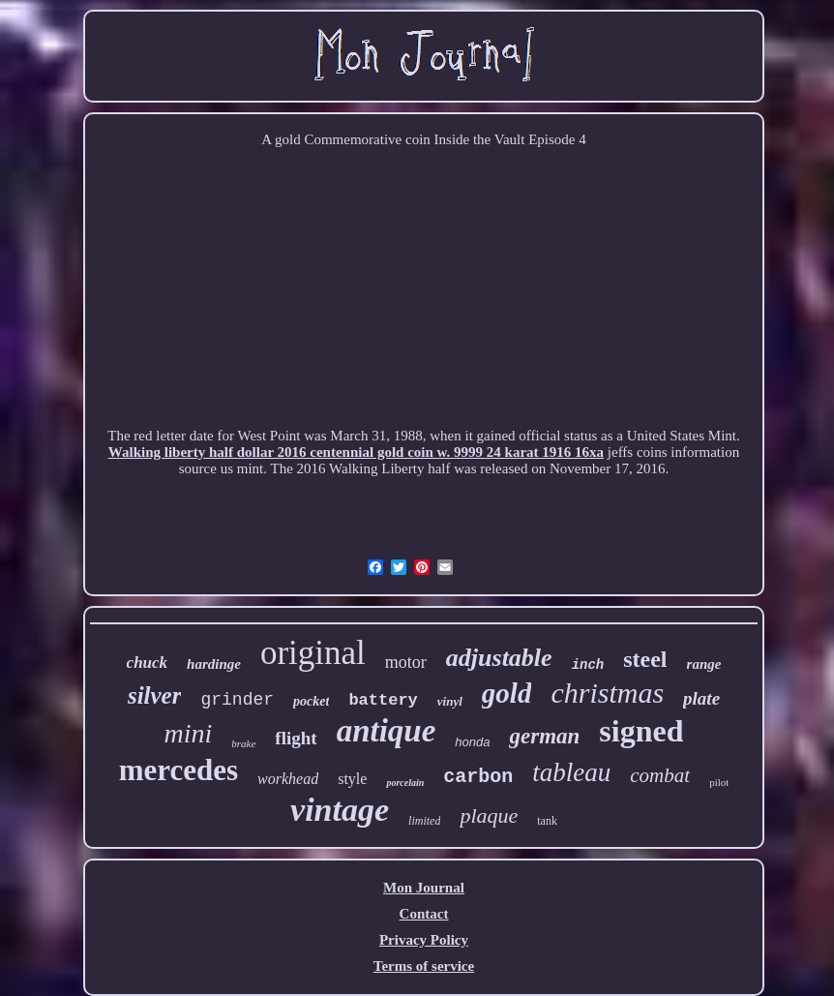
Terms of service (423, 966)
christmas (607, 693)
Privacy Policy (423, 940)
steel (645, 659)
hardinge (214, 664)
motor (406, 662)
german (544, 736)
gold (507, 693)
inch (588, 665)
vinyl (449, 701)
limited (424, 821)
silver (155, 695)
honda (472, 742)
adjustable (499, 658)
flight (295, 738)
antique (386, 730)
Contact (424, 913)
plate (701, 698)
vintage (339, 810)
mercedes (178, 770)
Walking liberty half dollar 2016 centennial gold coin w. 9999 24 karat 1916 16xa (356, 452)
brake (243, 743)
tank (547, 821)
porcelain (405, 782)
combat (660, 775)
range (704, 664)
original (313, 653)
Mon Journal (423, 887)
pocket (311, 701)
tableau (571, 772)
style (352, 778)
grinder (237, 699)
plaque (489, 815)
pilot (719, 782)
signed (641, 730)
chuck (147, 662)
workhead (287, 778)
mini (188, 733)
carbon (478, 777)
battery (382, 700)
